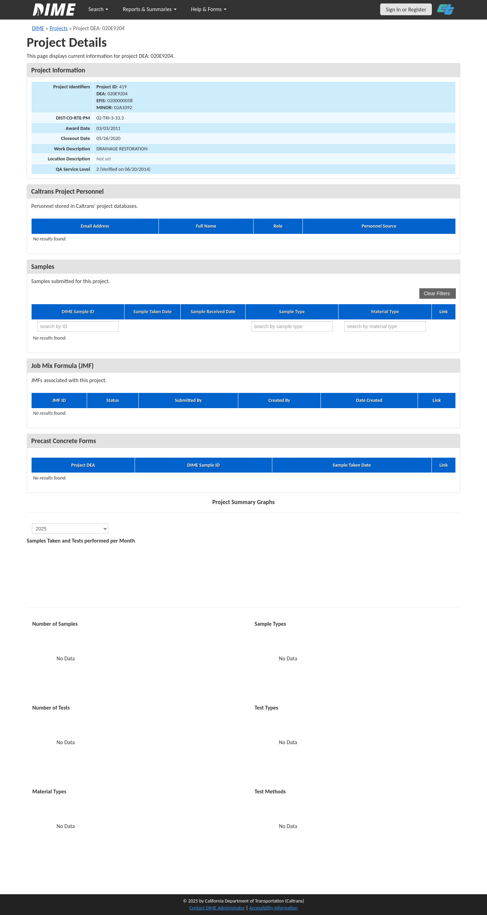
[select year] (70, 529)
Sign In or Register (406, 9)
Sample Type (292, 311)
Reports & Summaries (150, 9)
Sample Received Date (213, 311)
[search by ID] (78, 326)
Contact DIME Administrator (217, 908)
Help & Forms (209, 9)
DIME (38, 28)
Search (98, 9)
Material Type (385, 311)
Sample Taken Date (153, 311)
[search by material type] (385, 326)
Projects (59, 28)
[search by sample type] (292, 326)
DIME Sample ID (78, 311)
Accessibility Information (273, 908)
